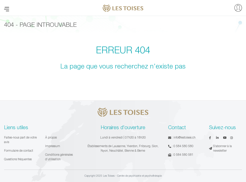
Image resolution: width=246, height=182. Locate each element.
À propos (51, 137)
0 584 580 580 (183, 146)
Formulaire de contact (18, 150)
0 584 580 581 (183, 154)
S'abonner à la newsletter (220, 148)
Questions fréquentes (18, 159)
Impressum (52, 146)
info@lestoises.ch (184, 137)
